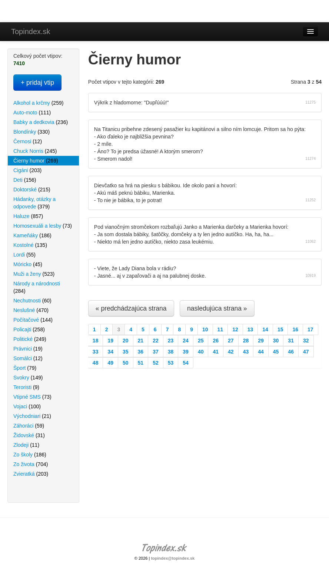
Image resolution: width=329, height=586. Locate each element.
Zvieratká (30, 474)
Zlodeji (26, 445)
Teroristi (26, 387)
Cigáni (27, 170)
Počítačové (33, 320)
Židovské (29, 435)
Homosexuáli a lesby (42, 226)
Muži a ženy (33, 274)
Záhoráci (28, 426)
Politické (29, 339)
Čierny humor (35, 161)
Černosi (27, 141)
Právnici (28, 349)
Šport (24, 368)
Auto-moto (32, 112)
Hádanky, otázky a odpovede (34, 203)
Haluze (28, 216)
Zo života (30, 464)
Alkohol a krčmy (38, 103)
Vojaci (27, 406)
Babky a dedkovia (40, 122)
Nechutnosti (32, 301)
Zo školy (29, 455)
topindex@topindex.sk (173, 558)
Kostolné (30, 245)
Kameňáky (32, 235)
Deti (24, 180)
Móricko (27, 264)
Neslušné (31, 310)
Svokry (28, 378)
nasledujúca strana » (217, 308)
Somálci (28, 358)
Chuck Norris (35, 151)
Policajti (29, 329)
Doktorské (31, 189)
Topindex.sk (30, 31)
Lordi (24, 255)
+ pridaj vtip (37, 82)
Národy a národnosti (36, 287)
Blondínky (31, 132)
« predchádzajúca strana (131, 308)
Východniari (32, 416)
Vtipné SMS (32, 397)
